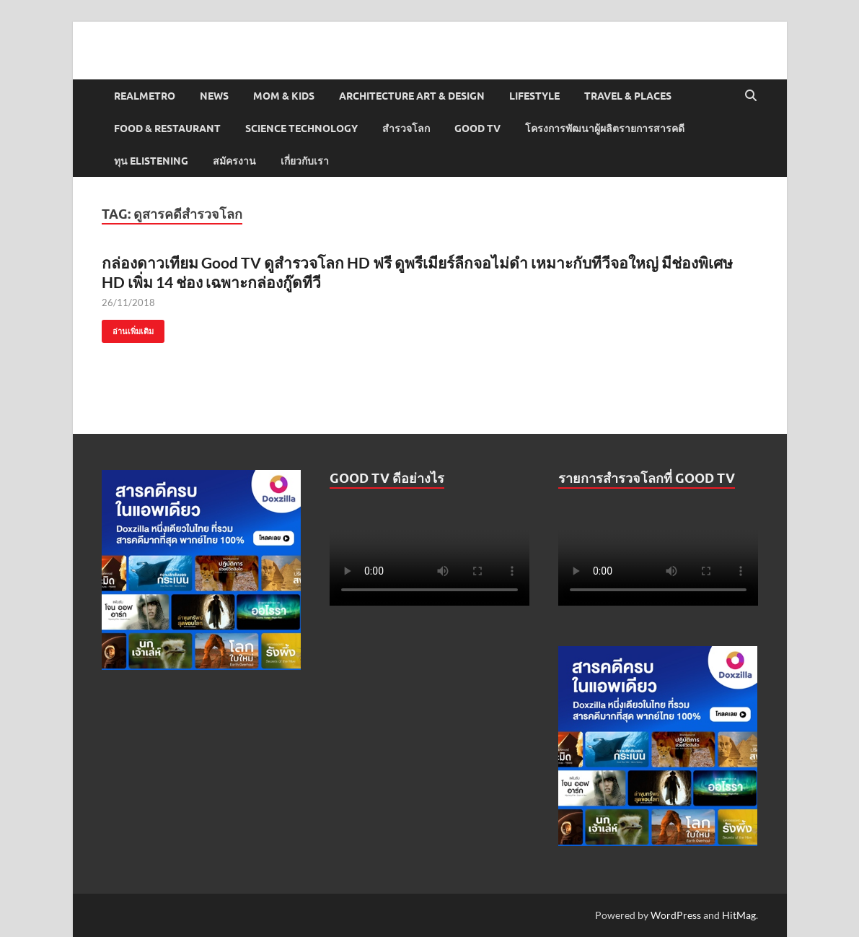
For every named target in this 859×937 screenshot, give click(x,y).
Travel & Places (627, 96)
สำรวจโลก (406, 128)
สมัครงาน (234, 161)
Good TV (477, 128)
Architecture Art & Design (412, 96)
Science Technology (301, 128)
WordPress (676, 915)
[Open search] (751, 96)
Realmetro (144, 96)
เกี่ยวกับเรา (305, 161)
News (214, 96)
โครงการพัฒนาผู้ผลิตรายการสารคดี (604, 128)
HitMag (739, 915)
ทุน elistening (151, 161)
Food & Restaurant (167, 128)
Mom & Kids (283, 96)
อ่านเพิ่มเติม (128, 328)
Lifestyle (534, 96)
